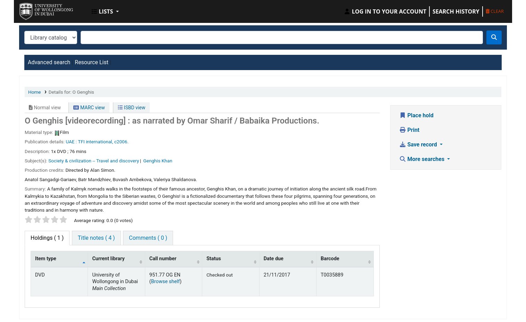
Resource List (91, 62)
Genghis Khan (157, 160)
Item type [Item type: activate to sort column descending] (45, 259)
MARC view (89, 107)
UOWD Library (36, 10)
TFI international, (95, 141)
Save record (418, 144)
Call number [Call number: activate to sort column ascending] (162, 259)
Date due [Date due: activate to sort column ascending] (273, 259)
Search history (456, 11)
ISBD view (131, 107)
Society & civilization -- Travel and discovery (93, 160)
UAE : (71, 141)
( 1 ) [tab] (47, 238)
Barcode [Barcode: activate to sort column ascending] (330, 259)
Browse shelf (165, 282)
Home (34, 92)
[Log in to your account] (385, 11)
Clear (495, 11)
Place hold (416, 115)
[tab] (96, 238)
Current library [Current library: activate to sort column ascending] (108, 259)
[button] (105, 11)
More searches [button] (422, 159)
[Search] (494, 37)
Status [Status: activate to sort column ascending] (213, 259)
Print (409, 130)
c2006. (121, 141)
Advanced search (49, 62)
